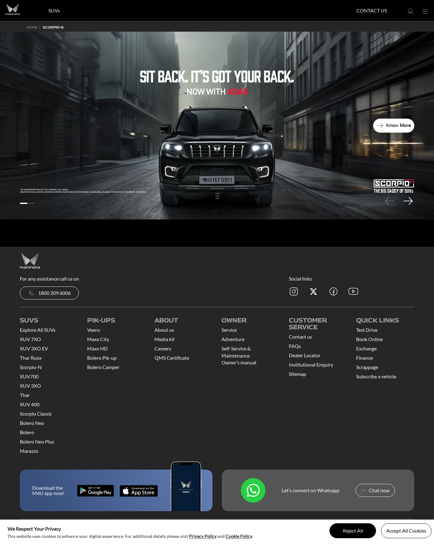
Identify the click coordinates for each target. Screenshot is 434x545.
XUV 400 (29, 404)
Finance (364, 358)
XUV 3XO (30, 386)
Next (408, 201)
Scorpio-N (31, 367)
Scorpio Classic (36, 414)
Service (229, 330)
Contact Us (371, 10)
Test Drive (367, 330)
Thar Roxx (31, 358)
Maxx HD (97, 348)
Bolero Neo (32, 423)
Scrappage (367, 367)
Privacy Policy (203, 536)
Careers (162, 348)
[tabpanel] (217, 125)
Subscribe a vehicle (376, 376)
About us (164, 330)
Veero (93, 330)
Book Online (369, 339)
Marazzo (29, 451)
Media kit (164, 339)
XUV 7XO (30, 339)
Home (32, 27)
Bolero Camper (103, 367)
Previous (389, 201)
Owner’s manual (238, 362)
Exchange (366, 348)
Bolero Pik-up (102, 358)
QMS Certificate (171, 358)
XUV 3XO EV (34, 348)
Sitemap (297, 374)
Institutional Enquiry (311, 364)
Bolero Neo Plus (37, 441)
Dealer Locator (304, 355)
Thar (25, 395)
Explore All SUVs (38, 330)
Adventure (232, 339)
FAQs (295, 346)
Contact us (300, 337)
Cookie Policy (239, 536)
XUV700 (29, 376)
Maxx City (98, 339)
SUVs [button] (54, 10)
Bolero (27, 432)
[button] (410, 13)
